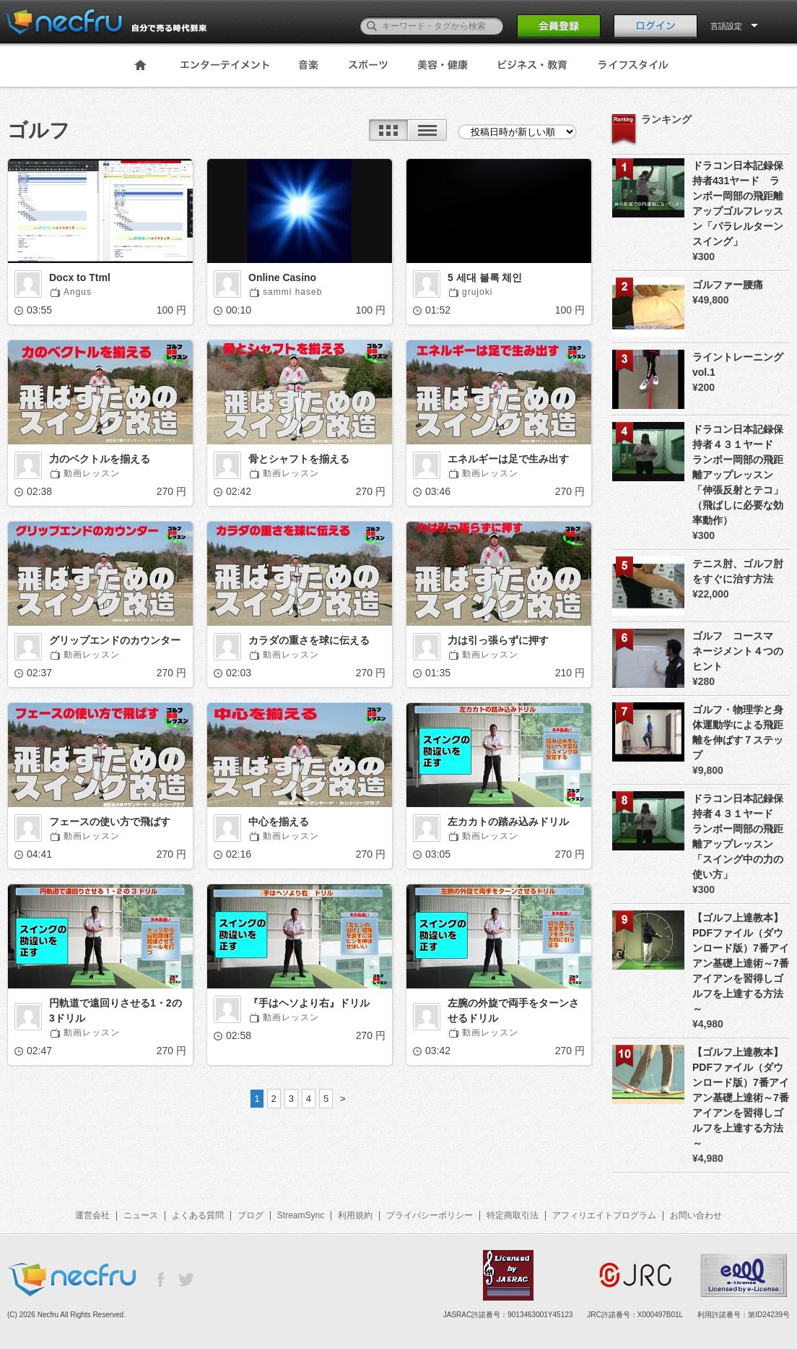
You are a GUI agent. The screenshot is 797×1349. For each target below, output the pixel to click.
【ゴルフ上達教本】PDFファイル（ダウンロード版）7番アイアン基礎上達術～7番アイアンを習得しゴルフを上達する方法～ (740, 963)
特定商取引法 (513, 1215)
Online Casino (282, 277)
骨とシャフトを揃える (298, 459)
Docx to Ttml (79, 277)
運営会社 (92, 1215)
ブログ (251, 1215)
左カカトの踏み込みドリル (508, 821)
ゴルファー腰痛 (727, 284)
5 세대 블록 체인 (485, 277)
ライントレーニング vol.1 (737, 364)
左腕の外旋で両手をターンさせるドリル (513, 1010)
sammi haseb (292, 292)
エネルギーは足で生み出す (508, 459)
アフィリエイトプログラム (604, 1215)
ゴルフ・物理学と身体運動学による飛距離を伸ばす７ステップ (737, 732)
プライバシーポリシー (429, 1215)
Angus (78, 292)
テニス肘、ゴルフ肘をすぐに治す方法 (737, 571)
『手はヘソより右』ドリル (309, 1003)
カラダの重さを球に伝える (309, 640)
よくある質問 (198, 1215)
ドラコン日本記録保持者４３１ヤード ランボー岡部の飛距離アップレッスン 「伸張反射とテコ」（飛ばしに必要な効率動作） (737, 474)
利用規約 (355, 1215)
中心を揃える (278, 821)
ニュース (140, 1215)
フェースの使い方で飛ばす (109, 821)
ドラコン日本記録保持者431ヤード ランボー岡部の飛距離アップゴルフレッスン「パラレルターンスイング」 (737, 203)
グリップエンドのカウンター (114, 640)
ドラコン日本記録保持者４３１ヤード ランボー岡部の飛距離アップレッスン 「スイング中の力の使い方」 (737, 836)
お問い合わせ (696, 1215)
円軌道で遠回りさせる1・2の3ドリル (115, 1010)
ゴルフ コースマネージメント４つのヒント (737, 651)
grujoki (477, 292)
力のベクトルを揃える (99, 459)
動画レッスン (92, 473)
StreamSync (300, 1215)
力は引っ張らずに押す (498, 640)
